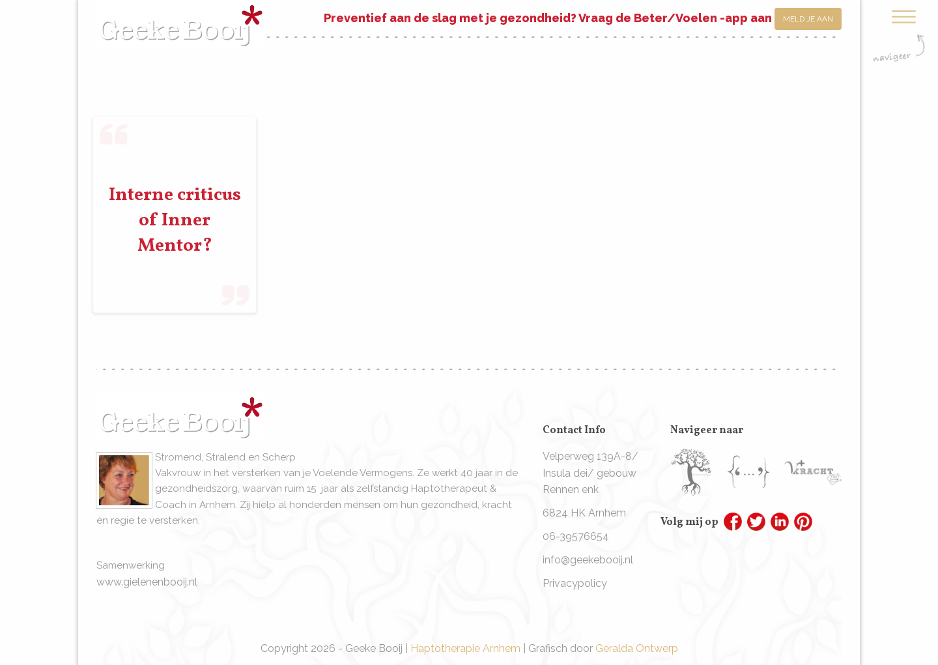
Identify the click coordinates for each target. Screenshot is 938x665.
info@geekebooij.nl (588, 560)
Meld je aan (808, 18)
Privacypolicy (575, 583)
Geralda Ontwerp (636, 648)
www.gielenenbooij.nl (146, 582)
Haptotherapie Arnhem (465, 648)
